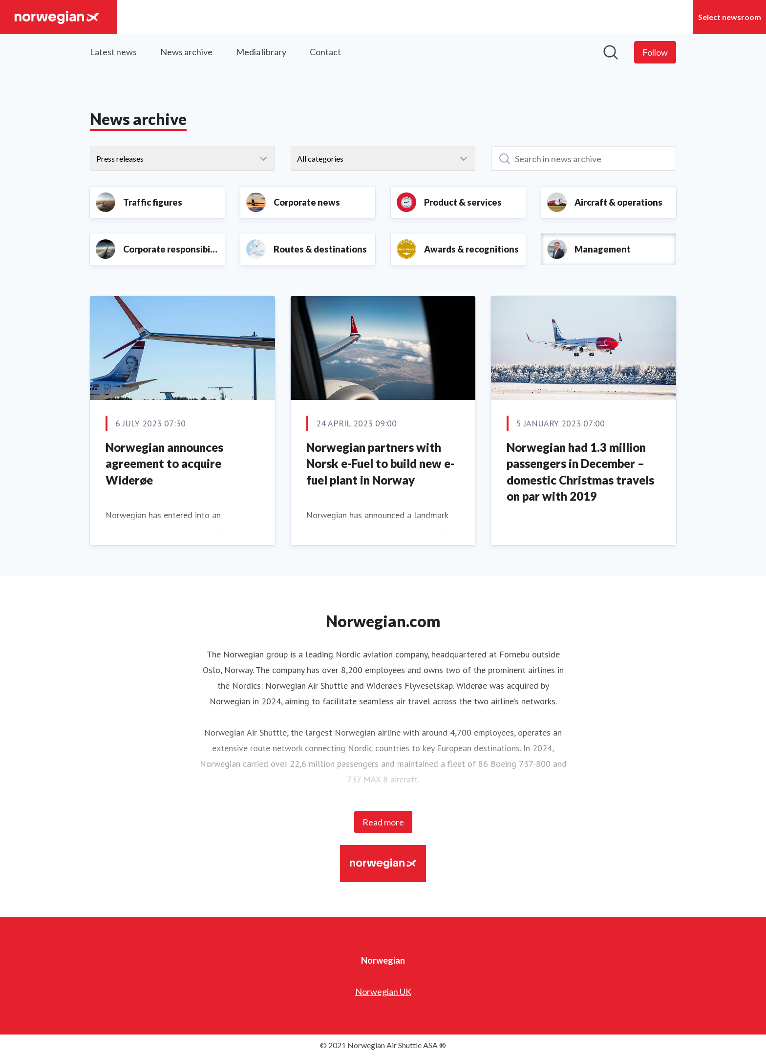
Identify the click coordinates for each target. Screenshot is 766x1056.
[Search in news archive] (583, 159)
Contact (325, 51)
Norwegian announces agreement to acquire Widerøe (164, 463)
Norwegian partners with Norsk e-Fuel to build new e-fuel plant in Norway (380, 463)
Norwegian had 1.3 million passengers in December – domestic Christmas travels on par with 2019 (580, 472)
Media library (261, 51)
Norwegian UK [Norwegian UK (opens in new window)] (383, 991)
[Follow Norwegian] (655, 52)
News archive (186, 51)
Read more (383, 822)
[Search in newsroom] (610, 52)
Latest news (113, 51)
